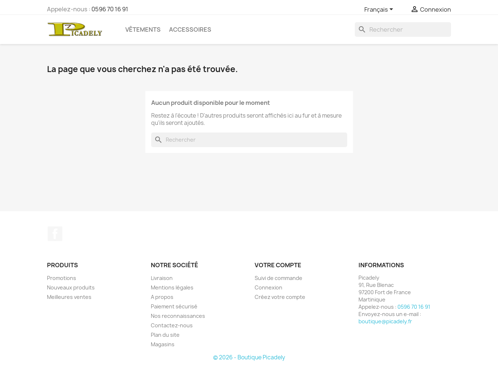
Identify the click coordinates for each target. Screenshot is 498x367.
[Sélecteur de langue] (380, 9)
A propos (162, 296)
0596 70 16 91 (109, 9)
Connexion (268, 287)
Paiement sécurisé (174, 306)
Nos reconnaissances (178, 315)
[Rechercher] (403, 29)
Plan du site (165, 334)
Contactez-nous (172, 325)
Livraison (162, 278)
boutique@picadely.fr (385, 321)
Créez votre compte (280, 296)
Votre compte (278, 265)
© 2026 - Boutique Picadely (249, 357)
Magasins (163, 344)
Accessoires (190, 29)
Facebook (55, 233)
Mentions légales (172, 287)
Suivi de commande (278, 278)
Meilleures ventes (69, 296)
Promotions (61, 278)
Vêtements (143, 29)
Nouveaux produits (71, 287)
